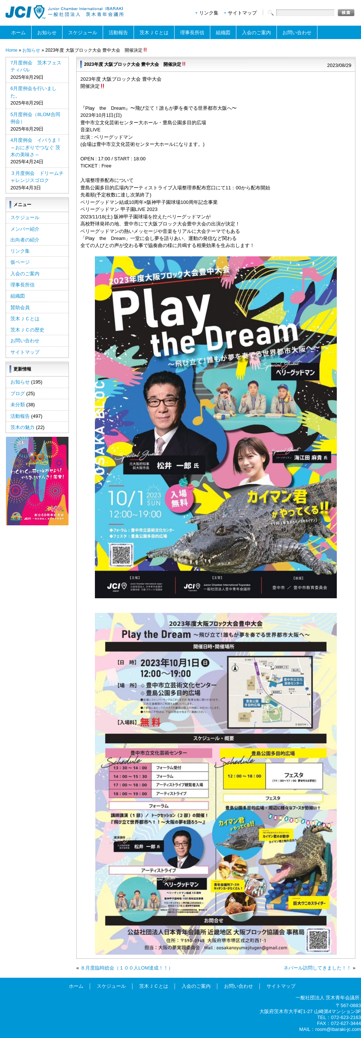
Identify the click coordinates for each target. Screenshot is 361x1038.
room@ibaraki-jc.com (338, 1029)
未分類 (17, 404)
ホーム (18, 32)
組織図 (223, 32)
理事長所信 (192, 32)
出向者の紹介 (24, 240)
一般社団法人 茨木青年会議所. (328, 997)
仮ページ (20, 262)
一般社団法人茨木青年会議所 (65, 12)
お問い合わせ (297, 32)
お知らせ (47, 32)
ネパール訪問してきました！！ (317, 968)
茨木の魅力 (22, 427)
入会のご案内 (256, 32)
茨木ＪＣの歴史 (27, 330)
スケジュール (82, 32)
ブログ (17, 393)
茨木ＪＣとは (154, 32)
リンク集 (208, 13)
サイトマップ (242, 13)
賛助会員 (20, 307)
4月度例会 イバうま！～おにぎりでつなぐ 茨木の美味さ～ (35, 147)
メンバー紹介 (24, 229)
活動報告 (118, 32)
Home (11, 50)
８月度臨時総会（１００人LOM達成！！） (126, 968)
